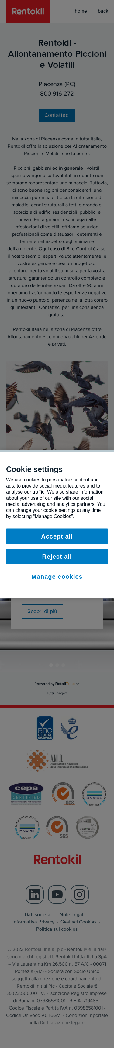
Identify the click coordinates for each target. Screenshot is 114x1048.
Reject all (57, 556)
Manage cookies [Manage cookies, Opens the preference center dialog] (57, 576)
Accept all (57, 536)
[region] (57, 524)
